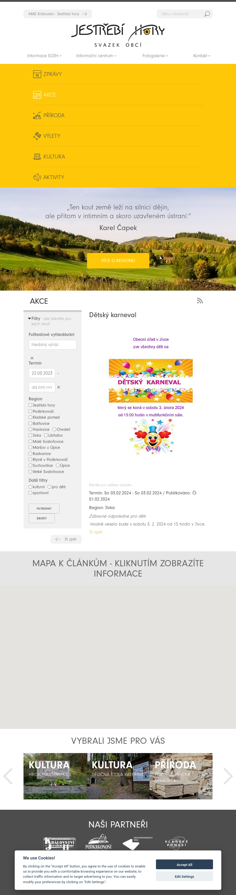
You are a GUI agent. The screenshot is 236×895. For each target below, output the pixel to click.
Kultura (54, 156)
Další (228, 776)
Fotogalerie (154, 55)
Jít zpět (70, 539)
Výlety (51, 136)
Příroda (54, 115)
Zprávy (52, 74)
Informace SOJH (42, 55)
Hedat (207, 14)
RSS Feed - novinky (201, 300)
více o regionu (118, 260)
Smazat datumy (58, 387)
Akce (49, 94)
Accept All (184, 865)
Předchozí (8, 776)
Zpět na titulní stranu (118, 35)
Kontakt (200, 55)
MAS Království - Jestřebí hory (54, 14)
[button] (118, 652)
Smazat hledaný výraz (32, 358)
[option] (54, 776)
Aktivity (53, 177)
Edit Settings (184, 877)
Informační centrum (94, 55)
